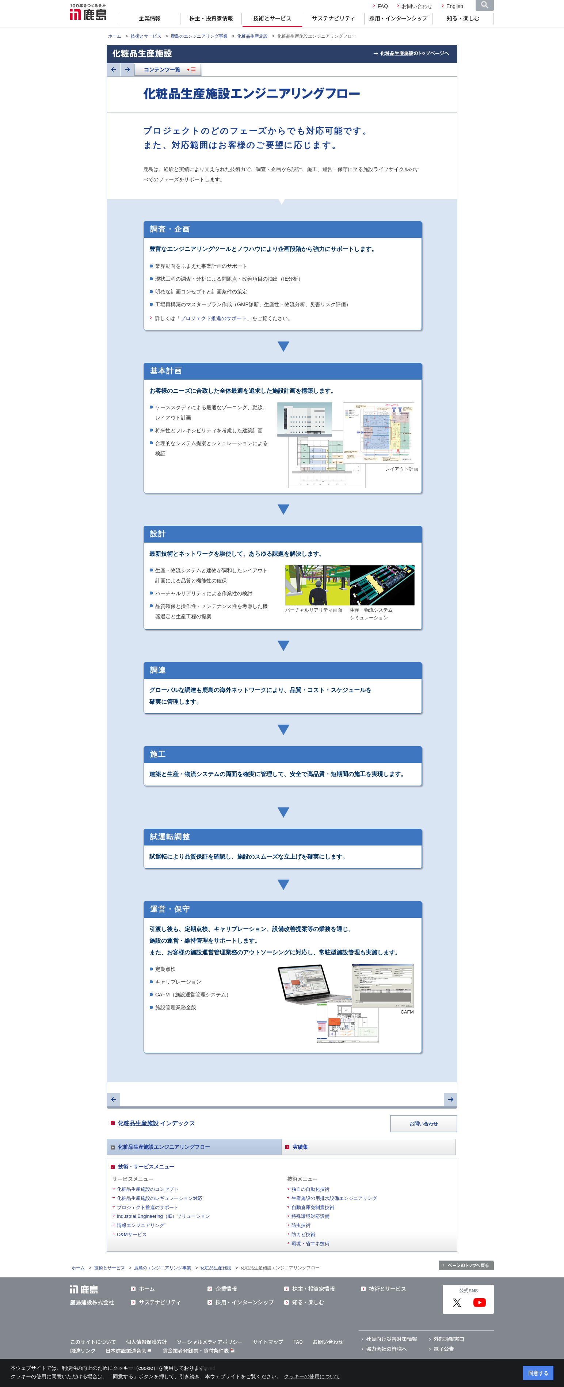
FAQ (383, 6)
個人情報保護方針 (146, 1342)
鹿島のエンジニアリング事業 (199, 36)
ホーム (114, 36)
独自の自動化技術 (310, 1189)
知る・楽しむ (463, 18)
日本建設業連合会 (128, 1351)
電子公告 (444, 1349)
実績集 (300, 1147)
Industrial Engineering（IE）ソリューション (163, 1216)
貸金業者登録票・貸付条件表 (196, 1351)
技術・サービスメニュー (146, 1167)
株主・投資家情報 (211, 18)
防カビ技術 (303, 1234)
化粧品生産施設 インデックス (156, 1123)
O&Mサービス (132, 1234)
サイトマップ (268, 1342)
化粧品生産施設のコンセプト (148, 1189)
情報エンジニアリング (140, 1225)
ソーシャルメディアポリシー (210, 1342)
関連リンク (83, 1351)
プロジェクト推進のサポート (213, 318)
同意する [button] (538, 1373)
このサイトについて (93, 1342)
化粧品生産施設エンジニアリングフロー (164, 1147)
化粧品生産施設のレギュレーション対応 (159, 1198)
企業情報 (150, 18)
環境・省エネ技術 (310, 1243)
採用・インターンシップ (398, 18)
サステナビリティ (333, 18)
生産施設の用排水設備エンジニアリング (334, 1198)
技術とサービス (272, 18)
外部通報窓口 (449, 1339)
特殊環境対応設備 (310, 1216)
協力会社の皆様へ (386, 1349)
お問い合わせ (417, 6)
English (454, 6)
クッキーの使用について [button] (312, 1376)
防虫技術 (300, 1225)
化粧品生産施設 (252, 36)
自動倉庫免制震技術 (312, 1207)
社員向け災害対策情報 (391, 1339)
